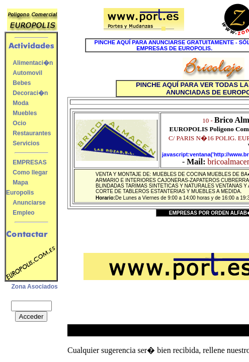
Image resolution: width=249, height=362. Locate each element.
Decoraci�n (30, 93)
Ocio (19, 123)
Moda (20, 103)
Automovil (27, 72)
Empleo (23, 212)
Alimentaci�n (33, 62)
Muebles (25, 113)
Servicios (26, 143)
